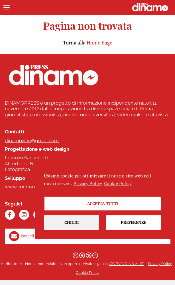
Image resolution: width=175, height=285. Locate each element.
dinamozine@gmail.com (32, 140)
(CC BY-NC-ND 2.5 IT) (126, 264)
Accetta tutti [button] (102, 208)
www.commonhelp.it (28, 187)
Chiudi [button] (71, 227)
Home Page (99, 42)
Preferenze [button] (133, 227)
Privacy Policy (160, 264)
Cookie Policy (87, 272)
